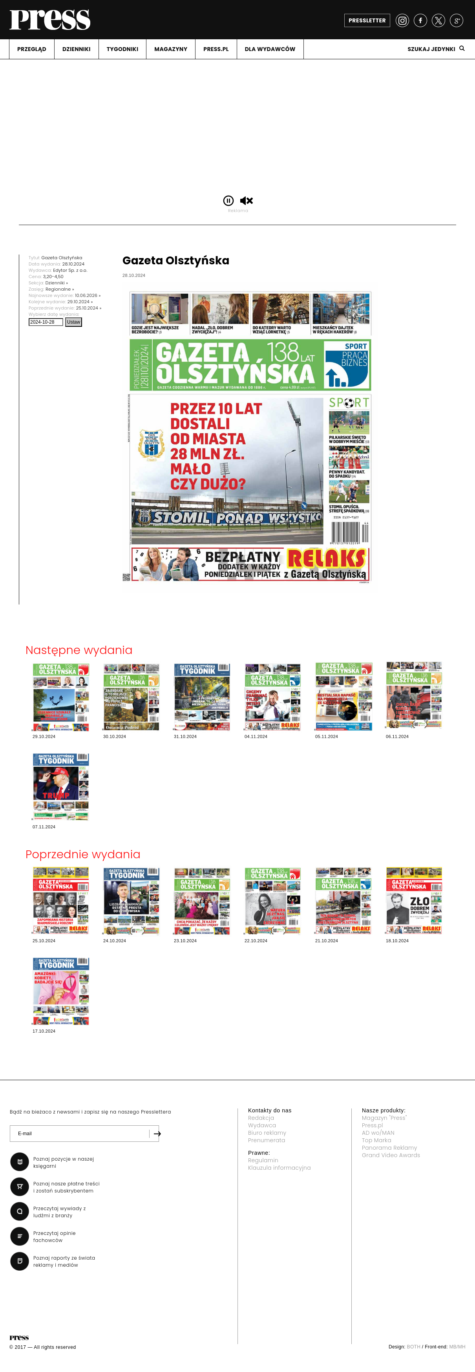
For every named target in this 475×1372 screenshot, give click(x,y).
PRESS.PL (215, 49)
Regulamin (263, 1160)
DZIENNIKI (76, 49)
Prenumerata (266, 1140)
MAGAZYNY (170, 49)
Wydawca (262, 1125)
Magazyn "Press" (384, 1118)
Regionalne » (60, 289)
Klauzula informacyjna (279, 1168)
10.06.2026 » (88, 295)
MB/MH (457, 1347)
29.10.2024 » (80, 302)
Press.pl (372, 1125)
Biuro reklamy (267, 1133)
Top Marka (376, 1140)
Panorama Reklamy (389, 1148)
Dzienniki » (57, 283)
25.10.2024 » (89, 308)
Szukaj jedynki (431, 49)
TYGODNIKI (123, 49)
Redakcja (261, 1118)
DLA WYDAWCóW (270, 49)
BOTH (414, 1347)
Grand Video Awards (391, 1155)
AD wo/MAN (378, 1133)
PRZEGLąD (31, 49)
